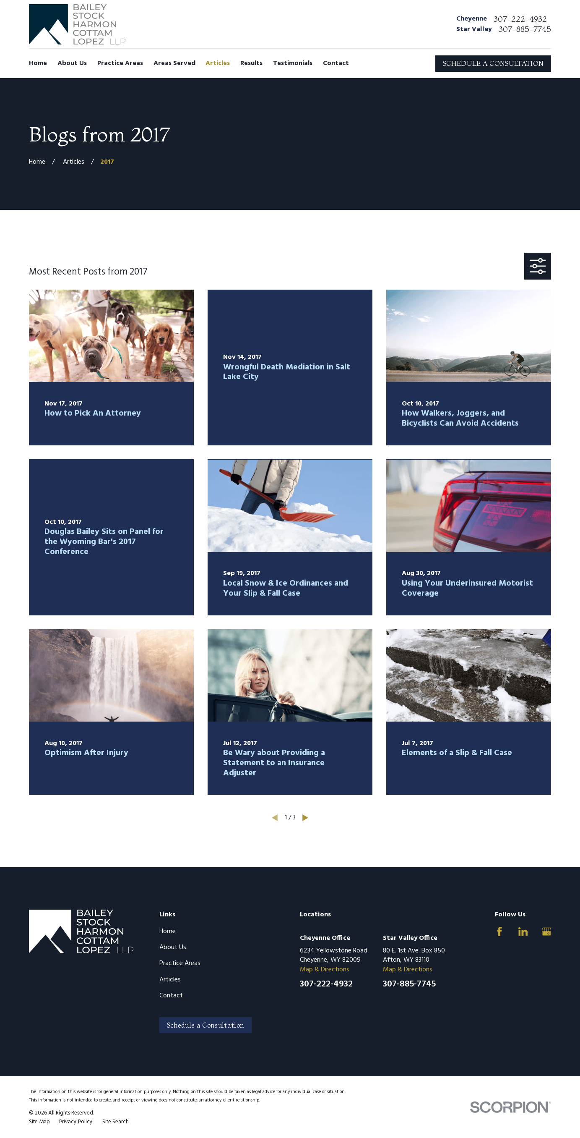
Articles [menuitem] (217, 63)
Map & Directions (324, 969)
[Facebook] (499, 931)
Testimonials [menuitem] (292, 63)
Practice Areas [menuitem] (120, 63)
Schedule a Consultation (205, 1025)
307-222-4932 (520, 19)
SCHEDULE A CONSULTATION (493, 63)
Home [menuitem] (38, 63)
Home (167, 931)
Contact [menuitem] (336, 63)
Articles (170, 979)
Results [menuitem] (251, 63)
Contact (171, 995)
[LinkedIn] (523, 931)
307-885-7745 (525, 29)
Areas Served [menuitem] (174, 63)
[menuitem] (39, 1122)
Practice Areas (179, 963)
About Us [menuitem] (72, 63)
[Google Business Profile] (546, 931)
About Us (172, 947)
